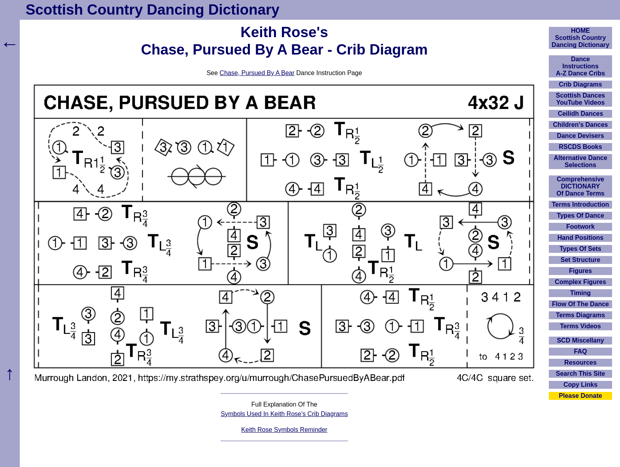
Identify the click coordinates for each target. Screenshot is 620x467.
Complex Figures (580, 282)
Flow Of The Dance (580, 304)
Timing (580, 293)
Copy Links (580, 384)
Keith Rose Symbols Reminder (284, 429)
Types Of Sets (580, 248)
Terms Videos (580, 326)
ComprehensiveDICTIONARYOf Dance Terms (580, 186)
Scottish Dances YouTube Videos (580, 99)
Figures (580, 270)
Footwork (580, 226)
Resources (580, 362)
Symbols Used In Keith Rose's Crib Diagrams (284, 414)
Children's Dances (580, 124)
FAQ (580, 351)
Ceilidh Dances (580, 113)
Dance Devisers (580, 135)
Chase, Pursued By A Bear (256, 73)
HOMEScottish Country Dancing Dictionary (580, 37)
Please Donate (580, 395)
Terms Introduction (580, 204)
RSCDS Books (580, 146)
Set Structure (580, 259)
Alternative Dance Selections (580, 161)
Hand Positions (580, 237)
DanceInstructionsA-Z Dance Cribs (580, 66)
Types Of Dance (580, 215)
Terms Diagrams (580, 315)
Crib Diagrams (580, 84)
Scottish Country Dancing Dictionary (153, 10)
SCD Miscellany (580, 340)
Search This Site (580, 373)
